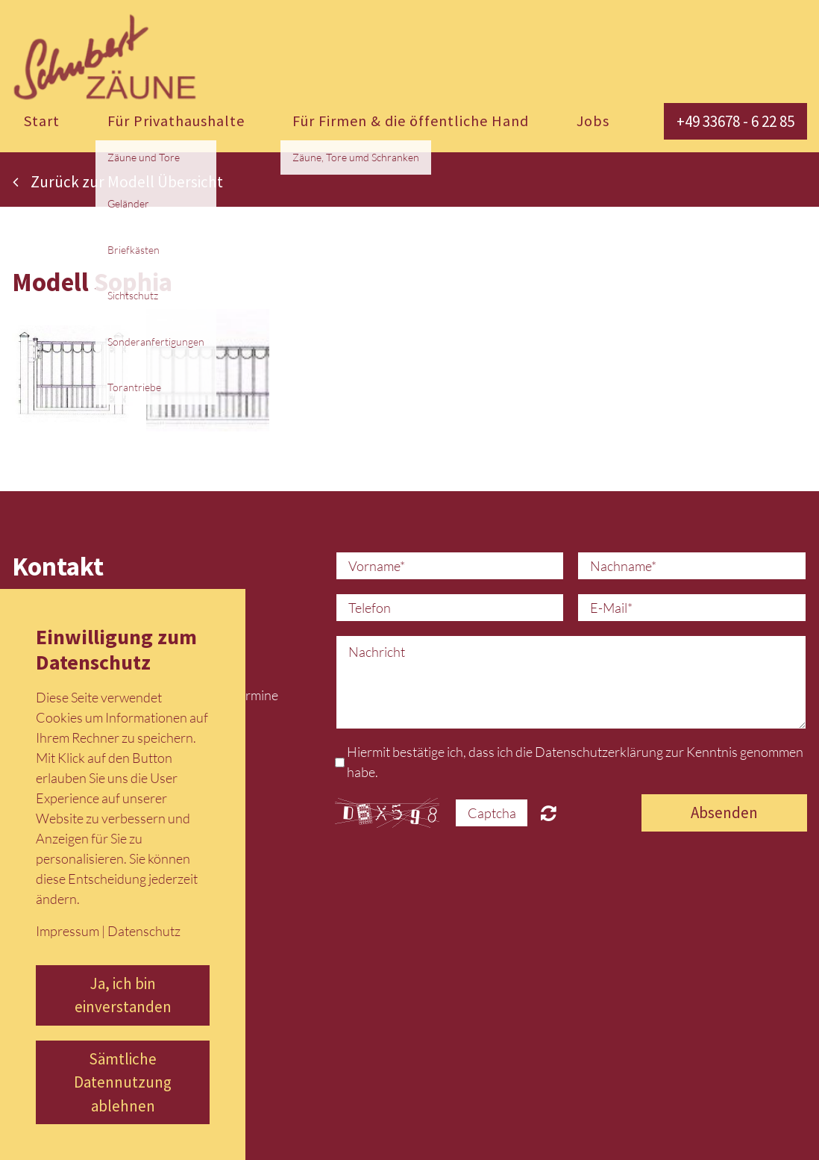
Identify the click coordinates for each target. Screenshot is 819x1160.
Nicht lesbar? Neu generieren (548, 813)
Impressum (67, 931)
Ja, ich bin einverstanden (123, 995)
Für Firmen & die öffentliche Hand (410, 120)
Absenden (724, 812)
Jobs (593, 120)
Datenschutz (144, 931)
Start (42, 120)
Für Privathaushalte (176, 120)
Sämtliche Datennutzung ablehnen (123, 1082)
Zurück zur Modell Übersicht (118, 182)
